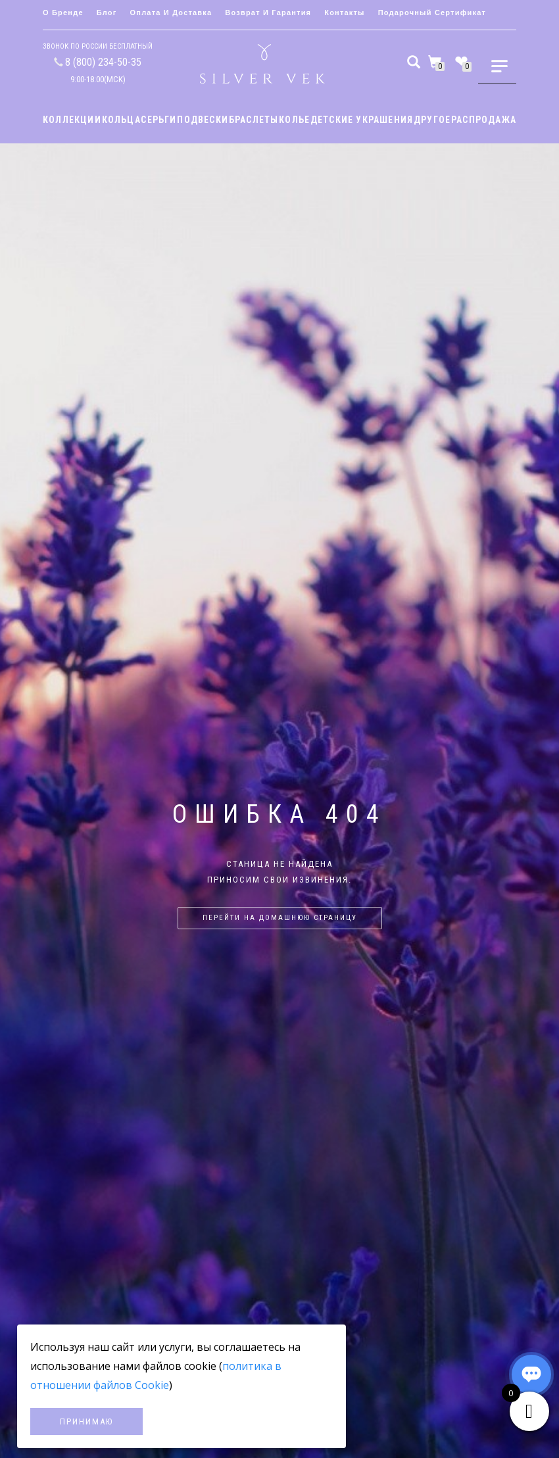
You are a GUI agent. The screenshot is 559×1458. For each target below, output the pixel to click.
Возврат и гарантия (268, 12)
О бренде (63, 12)
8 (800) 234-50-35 (103, 62)
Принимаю (86, 1421)
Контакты (344, 12)
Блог (107, 12)
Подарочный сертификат (432, 12)
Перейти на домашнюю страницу (280, 917)
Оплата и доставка (171, 12)
